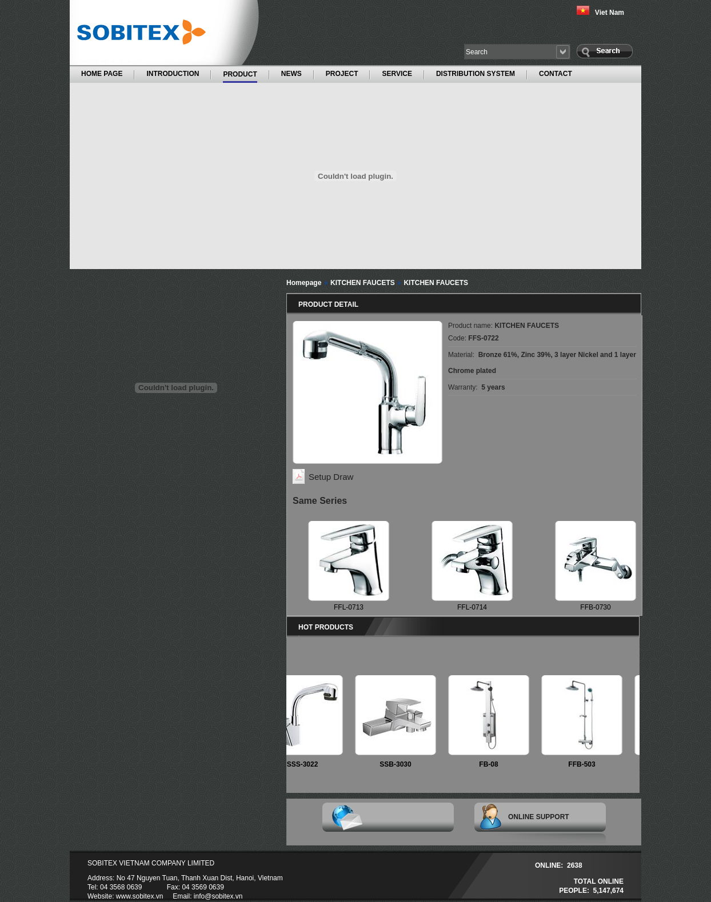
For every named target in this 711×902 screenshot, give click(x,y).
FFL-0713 (349, 607)
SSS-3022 (306, 764)
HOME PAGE (101, 74)
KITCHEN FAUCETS (362, 283)
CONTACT (555, 74)
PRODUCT (240, 74)
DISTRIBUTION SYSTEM (475, 74)
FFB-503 (585, 764)
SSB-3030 (398, 764)
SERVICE (397, 74)
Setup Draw (331, 477)
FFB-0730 (595, 607)
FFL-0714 (472, 607)
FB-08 (491, 764)
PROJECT (342, 74)
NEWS (291, 74)
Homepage (303, 283)
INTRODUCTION (172, 74)
